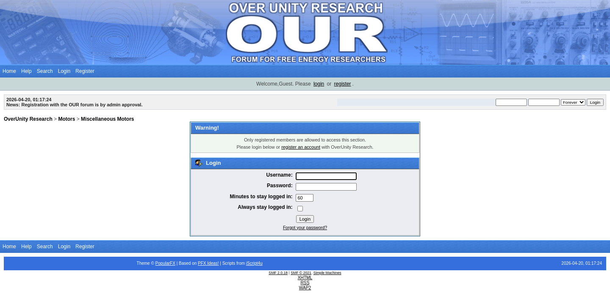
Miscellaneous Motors (107, 119)
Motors (66, 119)
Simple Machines (327, 273)
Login (64, 71)
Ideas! (213, 263)
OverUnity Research (28, 119)
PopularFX (165, 263)
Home (9, 71)
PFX (202, 263)
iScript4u (254, 263)
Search (45, 71)
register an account (300, 147)
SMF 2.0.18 (278, 273)
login (318, 84)
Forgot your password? (305, 227)
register (342, 84)
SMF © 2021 (301, 273)
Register (84, 71)
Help (26, 71)
